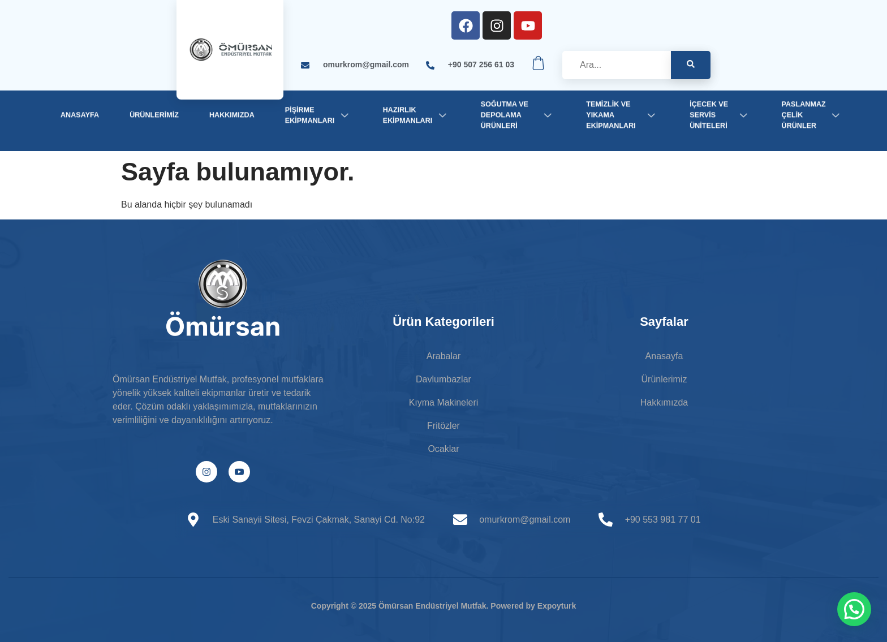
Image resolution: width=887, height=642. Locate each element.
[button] (854, 609)
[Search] (691, 65)
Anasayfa (80, 115)
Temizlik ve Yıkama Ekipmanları (622, 115)
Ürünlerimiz (154, 115)
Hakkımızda (232, 115)
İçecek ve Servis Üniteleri (720, 115)
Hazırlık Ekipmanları (416, 114)
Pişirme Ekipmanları (318, 114)
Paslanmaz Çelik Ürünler (812, 115)
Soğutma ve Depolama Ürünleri (518, 115)
